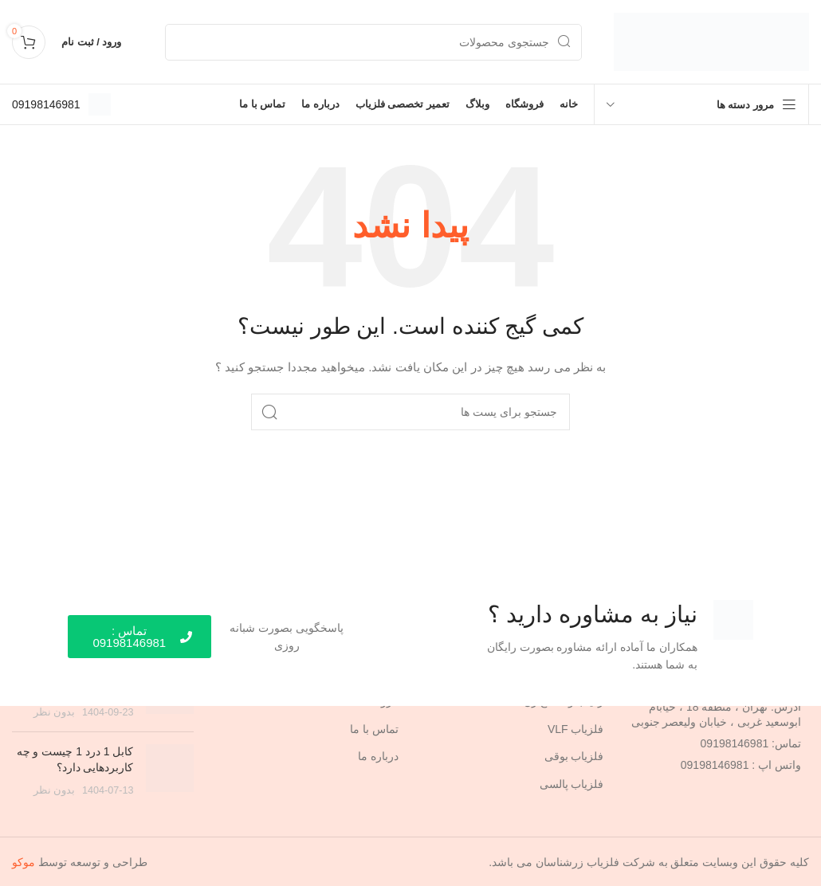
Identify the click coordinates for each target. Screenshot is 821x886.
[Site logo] (711, 40)
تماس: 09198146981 (751, 742)
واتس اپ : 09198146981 (741, 764)
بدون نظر (54, 711)
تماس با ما (374, 728)
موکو (23, 861)
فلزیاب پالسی (572, 783)
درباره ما (378, 755)
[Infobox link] (61, 104)
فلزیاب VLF (576, 728)
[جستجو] (373, 42)
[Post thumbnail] (170, 770)
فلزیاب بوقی (574, 755)
